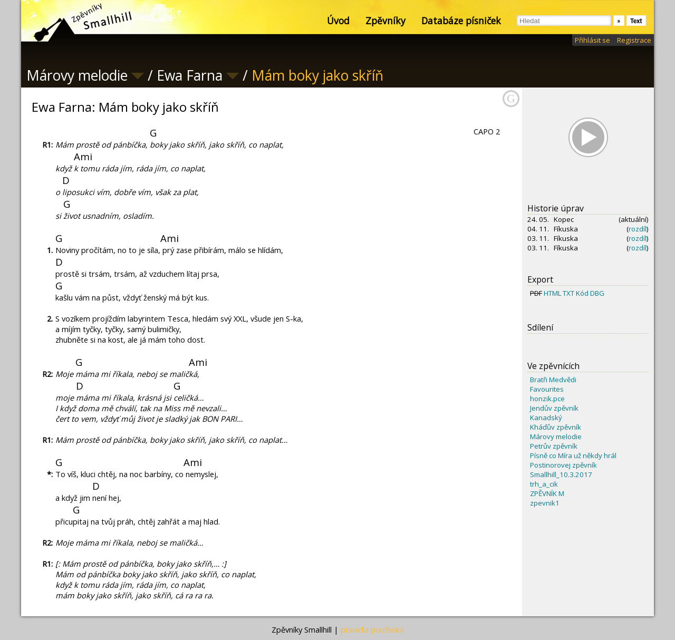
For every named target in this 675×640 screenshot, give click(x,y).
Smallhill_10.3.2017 (561, 474)
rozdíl (638, 229)
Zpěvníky (385, 20)
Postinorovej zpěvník (563, 465)
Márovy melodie (556, 436)
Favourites (547, 389)
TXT (568, 293)
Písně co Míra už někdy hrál (573, 455)
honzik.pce (547, 398)
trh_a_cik (544, 484)
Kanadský (546, 417)
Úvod (338, 20)
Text (636, 20)
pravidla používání (372, 629)
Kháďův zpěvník (555, 427)
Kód (582, 293)
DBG (597, 293)
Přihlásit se (592, 40)
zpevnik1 (545, 503)
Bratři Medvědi (553, 379)
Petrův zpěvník (553, 446)
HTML (552, 293)
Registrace (634, 40)
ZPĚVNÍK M (547, 493)
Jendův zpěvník (554, 408)
